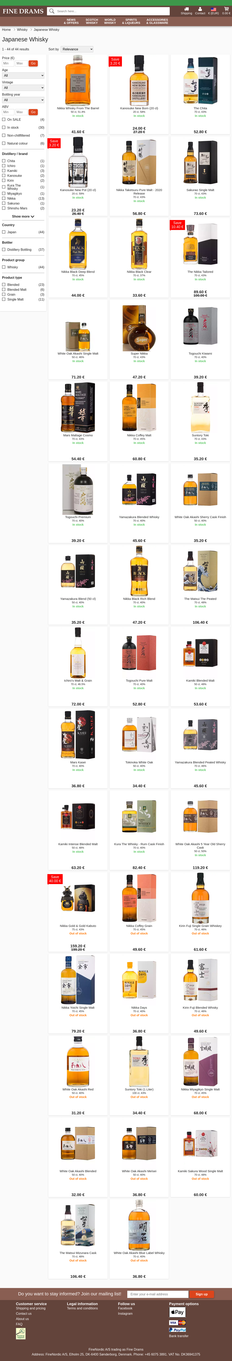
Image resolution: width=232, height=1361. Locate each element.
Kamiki (23, 171)
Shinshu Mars (23, 208)
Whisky (23, 267)
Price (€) (8, 58)
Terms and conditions (82, 1308)
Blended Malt (23, 290)
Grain (23, 295)
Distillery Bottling (23, 250)
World (110, 21)
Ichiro (23, 166)
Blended (23, 285)
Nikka (23, 199)
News (71, 21)
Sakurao (23, 204)
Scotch (92, 21)
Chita (23, 161)
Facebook (125, 1308)
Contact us (23, 1313)
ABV (5, 106)
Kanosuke (23, 176)
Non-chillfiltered (23, 136)
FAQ (19, 1324)
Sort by (53, 49)
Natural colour (23, 144)
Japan (23, 232)
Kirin (23, 181)
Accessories (157, 21)
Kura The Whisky (23, 187)
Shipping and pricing (31, 1308)
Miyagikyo (23, 194)
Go (33, 63)
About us (22, 1319)
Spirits (131, 21)
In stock (23, 128)
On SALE (23, 120)
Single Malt (23, 300)
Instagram (125, 1313)
